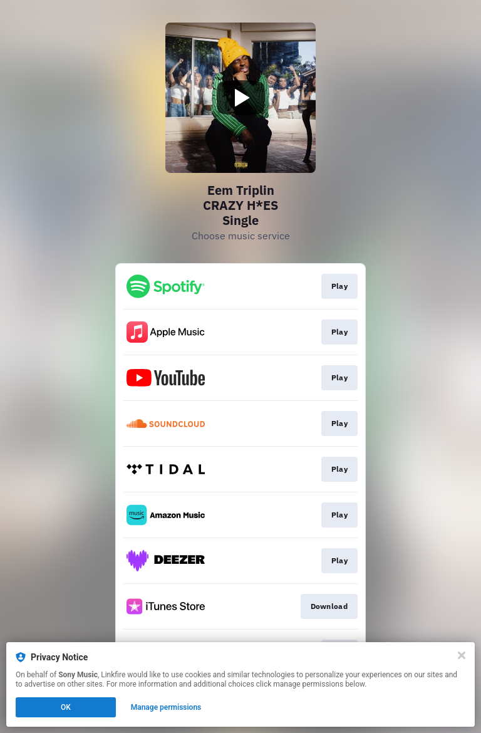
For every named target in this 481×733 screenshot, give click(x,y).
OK (66, 707)
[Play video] (240, 97)
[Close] (462, 655)
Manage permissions (166, 707)
